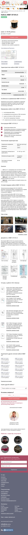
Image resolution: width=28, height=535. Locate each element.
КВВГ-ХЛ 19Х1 (19, 372)
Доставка (4, 61)
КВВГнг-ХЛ (5, 177)
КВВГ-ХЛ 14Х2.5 (5, 376)
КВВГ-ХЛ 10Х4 (19, 358)
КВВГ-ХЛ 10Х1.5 (5, 362)
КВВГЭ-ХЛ (5, 180)
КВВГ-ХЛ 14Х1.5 (5, 372)
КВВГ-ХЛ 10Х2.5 (5, 365)
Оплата (16, 63)
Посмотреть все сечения (6, 381)
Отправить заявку (14, 37)
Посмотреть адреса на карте (7, 513)
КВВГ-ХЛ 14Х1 (5, 369)
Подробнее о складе (22, 234)
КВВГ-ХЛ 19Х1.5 (19, 376)
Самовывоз (18, 61)
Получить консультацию (14, 398)
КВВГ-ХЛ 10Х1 (5, 358)
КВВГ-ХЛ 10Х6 (19, 362)
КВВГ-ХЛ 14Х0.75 (19, 365)
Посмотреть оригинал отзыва (12, 296)
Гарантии (4, 63)
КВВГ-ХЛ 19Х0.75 (19, 369)
